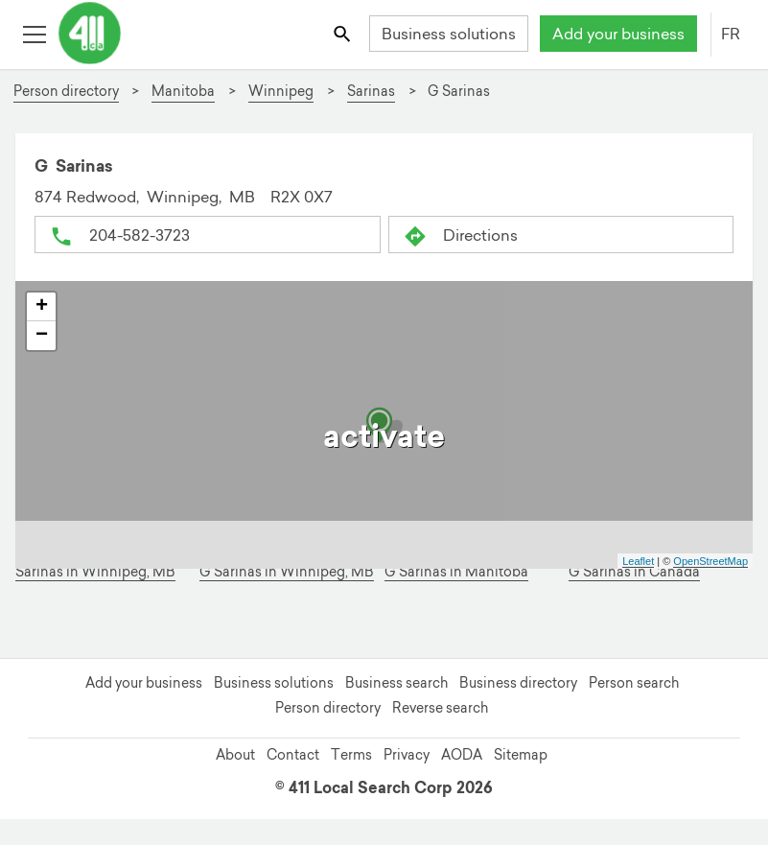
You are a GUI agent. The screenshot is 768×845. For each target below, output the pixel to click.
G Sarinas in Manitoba (456, 572)
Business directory (518, 683)
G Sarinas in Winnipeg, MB (286, 572)
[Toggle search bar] (344, 33)
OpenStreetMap (710, 561)
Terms (351, 754)
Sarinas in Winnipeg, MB (95, 572)
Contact (293, 754)
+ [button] (41, 307)
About (235, 754)
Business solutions (449, 33)
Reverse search (440, 707)
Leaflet (638, 561)
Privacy (407, 754)
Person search (634, 683)
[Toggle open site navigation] (34, 33)
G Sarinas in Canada (634, 572)
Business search (396, 683)
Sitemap (520, 754)
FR (730, 33)
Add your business (618, 33)
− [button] (41, 335)
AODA (461, 754)
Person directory (328, 707)
